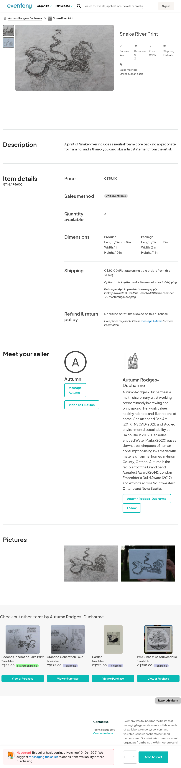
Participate (63, 5)
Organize (44, 5)
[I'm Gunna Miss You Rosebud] (158, 653)
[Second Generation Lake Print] (22, 653)
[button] (44, 5)
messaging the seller (43, 757)
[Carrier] (113, 653)
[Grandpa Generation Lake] (68, 653)
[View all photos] (64, 74)
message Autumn (151, 321)
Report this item (168, 700)
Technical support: (105, 731)
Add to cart (153, 757)
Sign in (166, 6)
